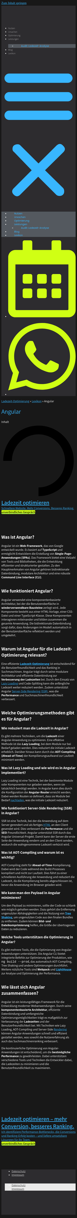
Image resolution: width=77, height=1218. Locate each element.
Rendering (60, 1029)
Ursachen (12, 31)
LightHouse (63, 969)
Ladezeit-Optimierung (15, 401)
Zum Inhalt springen (14, 3)
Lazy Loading (9, 683)
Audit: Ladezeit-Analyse (35, 46)
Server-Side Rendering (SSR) (30, 691)
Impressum (18, 1175)
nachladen (17, 800)
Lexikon (12, 53)
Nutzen (11, 28)
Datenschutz (18, 1171)
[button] (38, 133)
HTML (47, 825)
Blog (10, 49)
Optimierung (14, 35)
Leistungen (13, 39)
